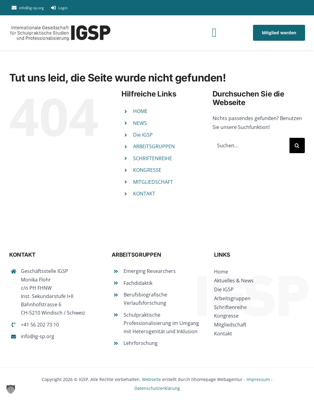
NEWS (140, 123)
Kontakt (223, 333)
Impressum (258, 379)
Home (221, 271)
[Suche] (297, 145)
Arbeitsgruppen (232, 298)
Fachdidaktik (138, 283)
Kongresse (226, 315)
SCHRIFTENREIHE (152, 158)
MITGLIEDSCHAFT (153, 182)
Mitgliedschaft (230, 324)
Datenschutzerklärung (157, 388)
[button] (10, 389)
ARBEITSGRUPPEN (154, 146)
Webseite (151, 379)
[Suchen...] (251, 145)
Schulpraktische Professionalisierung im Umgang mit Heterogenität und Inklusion (161, 323)
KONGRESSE (147, 170)
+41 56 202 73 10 (40, 324)
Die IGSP (143, 134)
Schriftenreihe (230, 307)
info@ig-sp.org (37, 336)
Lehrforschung (141, 343)
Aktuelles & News (234, 280)
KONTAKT (144, 193)
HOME (140, 111)
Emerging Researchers (150, 271)
